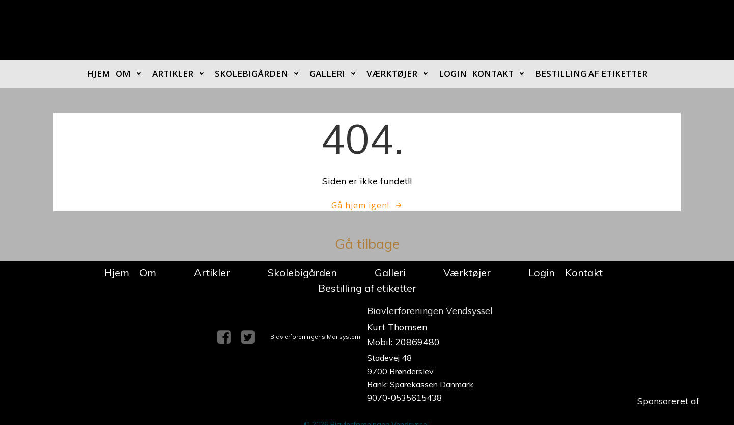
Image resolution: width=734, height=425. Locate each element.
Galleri (335, 73)
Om (131, 73)
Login (453, 73)
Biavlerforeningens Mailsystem (315, 337)
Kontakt (501, 73)
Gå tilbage (367, 243)
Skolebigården (259, 73)
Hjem (98, 73)
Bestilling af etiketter (591, 73)
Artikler (181, 73)
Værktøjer (400, 73)
